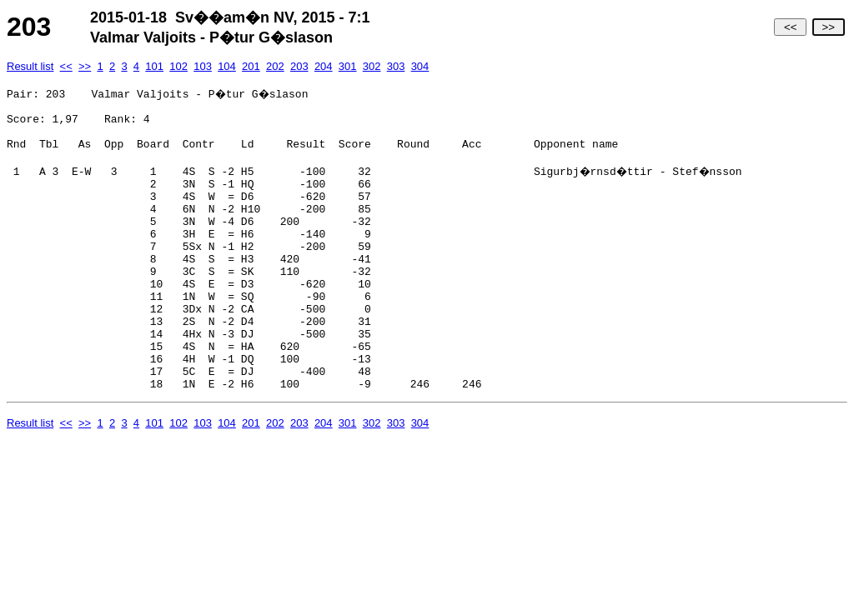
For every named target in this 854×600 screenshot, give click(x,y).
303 (396, 66)
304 (420, 66)
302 (372, 66)
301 (348, 66)
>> (828, 27)
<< (790, 27)
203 (299, 66)
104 (227, 66)
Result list (30, 66)
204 (323, 66)
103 (202, 66)
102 (178, 66)
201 (251, 66)
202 (275, 66)
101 (154, 66)
